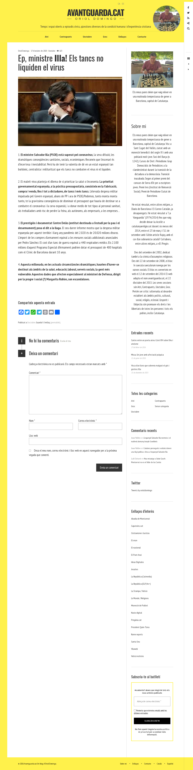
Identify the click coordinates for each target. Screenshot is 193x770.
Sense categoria (162, 406)
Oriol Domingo (24, 50)
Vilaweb (134, 648)
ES (123, 3)
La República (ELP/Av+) (141, 583)
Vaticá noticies (137, 656)
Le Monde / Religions (140, 598)
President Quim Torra (140, 627)
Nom (32, 420)
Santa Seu (135, 641)
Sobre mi (123, 763)
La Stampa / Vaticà (139, 590)
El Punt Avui (136, 554)
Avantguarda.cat (95, 12)
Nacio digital (136, 612)
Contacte (142, 36)
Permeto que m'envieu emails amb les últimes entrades (150, 712)
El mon (134, 540)
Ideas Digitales (137, 562)
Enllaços (122, 36)
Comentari (34, 373)
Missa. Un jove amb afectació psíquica (147, 354)
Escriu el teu (65, 340)
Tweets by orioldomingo (141, 490)
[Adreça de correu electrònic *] (152, 701)
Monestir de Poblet (139, 605)
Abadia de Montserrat (140, 518)
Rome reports (137, 634)
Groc (105, 36)
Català (159, 763)
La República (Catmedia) (141, 576)
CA (119, 3)
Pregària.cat (136, 619)
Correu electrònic (87, 420)
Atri (46, 36)
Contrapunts (66, 36)
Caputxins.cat (137, 525)
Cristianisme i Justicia (140, 533)
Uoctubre (87, 36)
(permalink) (55, 322)
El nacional (136, 547)
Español (170, 763)
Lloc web (33, 435)
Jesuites (134, 569)
